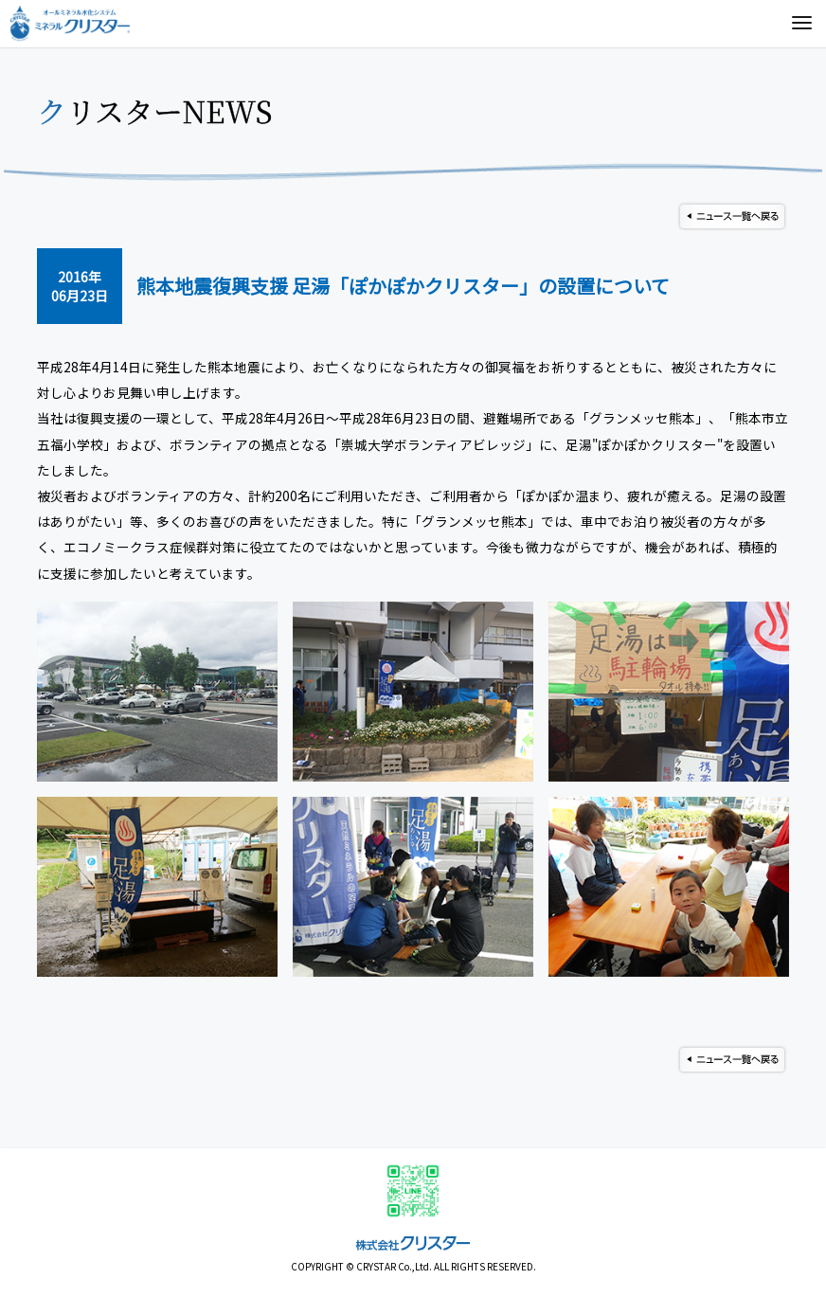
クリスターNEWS (155, 110)
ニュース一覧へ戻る (732, 216)
